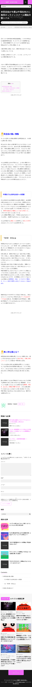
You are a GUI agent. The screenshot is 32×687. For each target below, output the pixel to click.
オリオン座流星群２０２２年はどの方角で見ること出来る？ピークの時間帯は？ (8, 617)
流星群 (11, 611)
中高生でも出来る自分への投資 (11, 88)
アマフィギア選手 (6, 656)
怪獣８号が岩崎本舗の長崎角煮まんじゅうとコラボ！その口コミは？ (8, 639)
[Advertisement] (16, 112)
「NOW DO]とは (8, 89)
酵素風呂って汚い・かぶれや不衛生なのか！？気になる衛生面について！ (23, 637)
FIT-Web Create (20, 682)
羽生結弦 (8, 657)
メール (3, 484)
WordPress (16, 683)
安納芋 (23, 613)
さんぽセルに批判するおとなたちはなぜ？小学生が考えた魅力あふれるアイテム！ (23, 659)
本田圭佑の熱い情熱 (7, 86)
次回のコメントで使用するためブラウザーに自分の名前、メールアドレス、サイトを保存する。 (16, 500)
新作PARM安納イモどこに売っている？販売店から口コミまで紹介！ (23, 617)
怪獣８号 (4, 634)
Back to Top (16, 673)
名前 (2, 478)
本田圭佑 (24, 22)
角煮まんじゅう (10, 634)
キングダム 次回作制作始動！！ (18, 439)
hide (12, 83)
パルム (19, 613)
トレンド (12, 22)
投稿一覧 (21, 404)
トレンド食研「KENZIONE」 (20, 680)
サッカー (19, 22)
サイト (2, 491)
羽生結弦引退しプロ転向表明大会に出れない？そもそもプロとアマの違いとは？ (8, 662)
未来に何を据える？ (7, 91)
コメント (3, 461)
